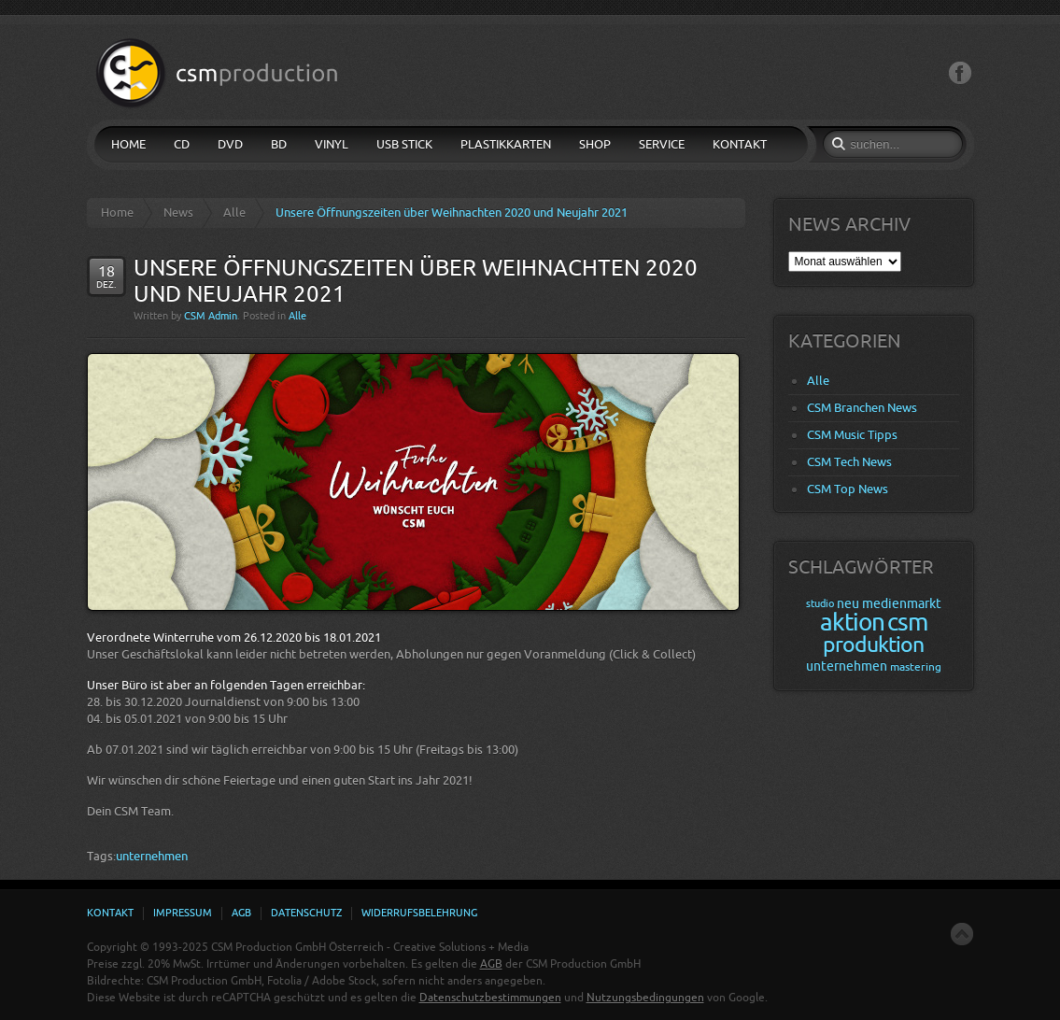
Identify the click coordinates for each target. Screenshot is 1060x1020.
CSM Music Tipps (852, 435)
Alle (234, 212)
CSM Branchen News (862, 408)
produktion (873, 645)
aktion (852, 622)
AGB (491, 964)
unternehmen (152, 856)
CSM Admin (210, 316)
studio (820, 604)
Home (117, 212)
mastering (915, 667)
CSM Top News (847, 489)
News (178, 212)
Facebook (960, 73)
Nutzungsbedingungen (645, 997)
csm (907, 622)
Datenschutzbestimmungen (490, 997)
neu (848, 604)
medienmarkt (901, 604)
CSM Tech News (849, 462)
